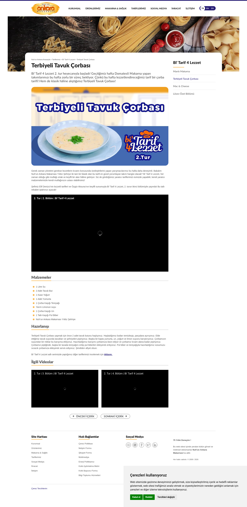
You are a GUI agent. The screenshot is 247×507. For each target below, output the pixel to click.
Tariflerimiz (138, 8)
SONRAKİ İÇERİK (114, 416)
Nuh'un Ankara (45, 8)
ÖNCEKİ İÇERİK (85, 416)
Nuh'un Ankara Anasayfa (40, 59)
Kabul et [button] (136, 497)
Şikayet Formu (85, 453)
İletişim (190, 8)
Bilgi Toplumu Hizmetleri (89, 475)
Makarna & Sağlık (115, 8)
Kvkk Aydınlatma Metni (89, 466)
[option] (99, 126)
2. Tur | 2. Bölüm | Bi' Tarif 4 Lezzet (54, 198)
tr (202, 8)
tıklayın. (108, 354)
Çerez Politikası (86, 443)
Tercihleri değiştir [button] (166, 497)
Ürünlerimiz (92, 8)
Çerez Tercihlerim (39, 488)
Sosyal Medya (159, 8)
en (207, 8)
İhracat (176, 8)
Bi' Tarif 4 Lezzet (68, 59)
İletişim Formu (85, 448)
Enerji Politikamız (86, 462)
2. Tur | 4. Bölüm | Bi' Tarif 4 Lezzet (123, 373)
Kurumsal (75, 8)
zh (212, 8)
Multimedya (84, 457)
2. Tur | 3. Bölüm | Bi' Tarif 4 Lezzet (53, 373)
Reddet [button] (148, 497)
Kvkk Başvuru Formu (88, 471)
